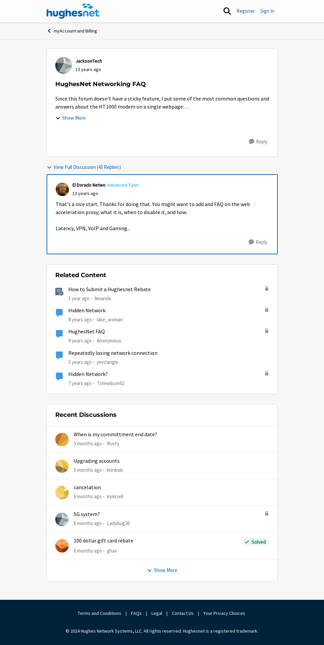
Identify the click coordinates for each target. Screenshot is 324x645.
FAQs (136, 613)
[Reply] (258, 141)
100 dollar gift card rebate (103, 540)
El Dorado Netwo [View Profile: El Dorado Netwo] (89, 185)
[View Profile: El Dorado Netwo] (62, 189)
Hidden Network (87, 310)
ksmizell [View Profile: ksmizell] (115, 496)
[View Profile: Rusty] (62, 439)
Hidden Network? (88, 374)
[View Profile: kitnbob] (62, 466)
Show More (70, 118)
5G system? (87, 514)
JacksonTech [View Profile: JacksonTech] (88, 61)
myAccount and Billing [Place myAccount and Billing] (72, 31)
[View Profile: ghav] (62, 546)
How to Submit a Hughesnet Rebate (109, 289)
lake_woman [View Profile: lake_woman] (110, 319)
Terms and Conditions (99, 613)
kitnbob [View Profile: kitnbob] (115, 470)
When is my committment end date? (115, 434)
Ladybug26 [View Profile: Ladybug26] (118, 523)
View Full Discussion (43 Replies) (84, 167)
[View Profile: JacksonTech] (63, 65)
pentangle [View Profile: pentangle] (107, 362)
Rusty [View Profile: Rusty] (113, 443)
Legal (156, 613)
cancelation (87, 487)
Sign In (267, 11)
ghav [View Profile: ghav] (112, 550)
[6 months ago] (88, 497)
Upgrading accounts (97, 461)
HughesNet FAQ (86, 331)
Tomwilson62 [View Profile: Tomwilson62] (110, 383)
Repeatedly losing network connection (112, 353)
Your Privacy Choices (224, 613)
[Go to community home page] (74, 11)
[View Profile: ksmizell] (62, 492)
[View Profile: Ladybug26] (62, 519)
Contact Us (183, 613)
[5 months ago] (88, 443)
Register (246, 11)
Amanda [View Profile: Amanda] (102, 298)
